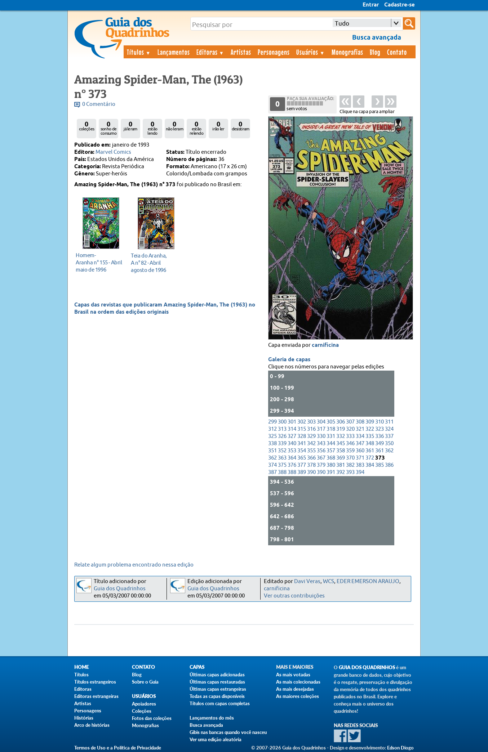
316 (311, 429)
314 (292, 429)
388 (282, 472)
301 (292, 421)
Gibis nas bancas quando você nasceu (228, 732)
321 (360, 429)
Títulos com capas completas (220, 703)
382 (350, 465)
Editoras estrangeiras (96, 696)
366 (311, 458)
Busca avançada (206, 725)
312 (272, 429)
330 (321, 436)
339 (282, 443)
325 (272, 436)
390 (311, 472)
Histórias (83, 718)
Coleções (141, 711)
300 (282, 421)
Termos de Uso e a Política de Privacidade (117, 748)
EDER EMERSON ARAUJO (368, 581)
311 (389, 421)
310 (379, 421)
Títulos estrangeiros (95, 682)
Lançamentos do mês (212, 718)
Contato (397, 52)
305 (331, 421)
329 (311, 436)
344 (331, 443)
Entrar (371, 5)
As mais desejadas (295, 689)
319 (340, 429)
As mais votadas (293, 674)
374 (272, 465)
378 (311, 465)
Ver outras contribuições (294, 595)
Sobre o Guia (145, 682)
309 (369, 421)
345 (340, 443)
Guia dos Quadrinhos (120, 588)
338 (272, 443)
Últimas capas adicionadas (217, 674)
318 (331, 429)
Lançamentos (174, 52)
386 (389, 465)
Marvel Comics (113, 152)
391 (331, 472)
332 (340, 436)
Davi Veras (307, 581)
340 (292, 443)
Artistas (241, 52)
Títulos (139, 52)
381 (340, 465)
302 (301, 421)
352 (282, 450)
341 (301, 443)
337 (389, 436)
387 (272, 472)
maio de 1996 (99, 262)
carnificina (325, 345)
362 (389, 450)
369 (340, 458)
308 (360, 421)
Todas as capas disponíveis (217, 696)
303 (311, 421)
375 (282, 465)
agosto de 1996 (154, 262)
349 (379, 443)
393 (350, 472)
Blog (375, 52)
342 (311, 443)
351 (272, 450)
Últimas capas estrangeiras (218, 689)
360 (360, 450)
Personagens (274, 52)
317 (321, 429)
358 (340, 450)
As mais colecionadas (298, 682)
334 (360, 436)
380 (331, 465)
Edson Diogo (400, 748)
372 (369, 458)
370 (350, 458)
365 (301, 458)
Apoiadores (144, 704)
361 (369, 450)
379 (321, 465)
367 (321, 458)
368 (331, 458)
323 (379, 429)
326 (282, 436)
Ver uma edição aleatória (215, 739)
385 (379, 465)
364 (292, 458)
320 (350, 429)
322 (369, 429)
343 (321, 443)
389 (301, 472)
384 (369, 465)
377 (301, 465)
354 (301, 450)
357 (331, 450)
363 (282, 458)
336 (379, 436)
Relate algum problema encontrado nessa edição (134, 564)
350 (389, 443)
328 (301, 436)
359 (350, 450)
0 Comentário (98, 104)
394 (360, 472)
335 (369, 436)
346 (350, 443)
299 (272, 421)
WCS (328, 581)
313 (282, 429)
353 (292, 450)
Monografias (347, 52)
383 (360, 465)
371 (360, 458)
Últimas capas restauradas (217, 682)
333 (350, 436)
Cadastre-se (399, 5)
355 (311, 450)
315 (301, 429)
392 (340, 472)
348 (369, 443)
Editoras (210, 52)
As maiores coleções (297, 696)
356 (321, 450)
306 (340, 421)
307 (350, 421)
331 (331, 436)
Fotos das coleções (152, 718)
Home (81, 667)
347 (360, 443)
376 (292, 465)
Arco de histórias (92, 725)
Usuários (310, 52)
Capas (197, 667)
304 (321, 421)
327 (292, 436)
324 (389, 429)
